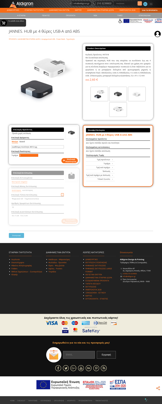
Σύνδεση (157, 34)
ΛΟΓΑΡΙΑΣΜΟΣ (45, 401)
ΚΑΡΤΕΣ (78, 10)
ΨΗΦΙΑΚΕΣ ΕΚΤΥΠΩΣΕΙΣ (95, 265)
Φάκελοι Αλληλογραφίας (21, 265)
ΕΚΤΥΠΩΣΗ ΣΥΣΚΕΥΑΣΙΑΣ (96, 262)
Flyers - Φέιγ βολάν (56, 265)
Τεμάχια (14, 155)
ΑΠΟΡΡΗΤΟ (71, 401)
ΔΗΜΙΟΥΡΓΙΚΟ (13, 10)
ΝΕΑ (95, 15)
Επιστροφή (16, 235)
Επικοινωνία (126, 252)
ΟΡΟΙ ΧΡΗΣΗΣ (59, 401)
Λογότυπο (15, 259)
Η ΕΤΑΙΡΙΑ (21, 15)
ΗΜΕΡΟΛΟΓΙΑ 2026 (127, 10)
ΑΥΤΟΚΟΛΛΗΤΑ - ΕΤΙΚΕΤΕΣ (96, 299)
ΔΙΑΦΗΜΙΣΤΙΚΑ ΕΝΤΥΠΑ (59, 10)
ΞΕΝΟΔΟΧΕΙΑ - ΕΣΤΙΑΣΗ (95, 292)
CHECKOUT (21, 401)
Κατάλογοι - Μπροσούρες (59, 259)
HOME (12, 401)
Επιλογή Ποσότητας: (21, 151)
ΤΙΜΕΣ (120, 15)
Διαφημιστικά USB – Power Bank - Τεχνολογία (58, 39)
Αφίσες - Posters (55, 268)
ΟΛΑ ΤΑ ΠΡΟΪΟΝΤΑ (149, 10)
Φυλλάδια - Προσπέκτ (57, 262)
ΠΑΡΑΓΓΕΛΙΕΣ (32, 401)
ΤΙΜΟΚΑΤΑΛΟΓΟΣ (101, 401)
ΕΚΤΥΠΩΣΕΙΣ (90, 286)
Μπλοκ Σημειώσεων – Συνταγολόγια (26, 271)
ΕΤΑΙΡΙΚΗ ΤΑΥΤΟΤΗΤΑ (34, 10)
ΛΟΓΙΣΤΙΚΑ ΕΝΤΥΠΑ (93, 274)
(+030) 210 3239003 (130, 273)
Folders (14, 268)
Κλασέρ (14, 274)
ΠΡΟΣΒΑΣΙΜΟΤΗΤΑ (85, 401)
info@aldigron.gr (129, 276)
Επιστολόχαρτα (17, 262)
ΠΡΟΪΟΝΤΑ (70, 15)
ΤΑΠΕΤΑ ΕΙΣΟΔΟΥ (92, 283)
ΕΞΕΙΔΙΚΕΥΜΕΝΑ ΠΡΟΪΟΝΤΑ (97, 280)
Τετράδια (52, 271)
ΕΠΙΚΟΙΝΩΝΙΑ (144, 15)
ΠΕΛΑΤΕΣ (46, 15)
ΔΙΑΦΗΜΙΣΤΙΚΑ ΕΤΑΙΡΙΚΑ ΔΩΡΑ (100, 10)
